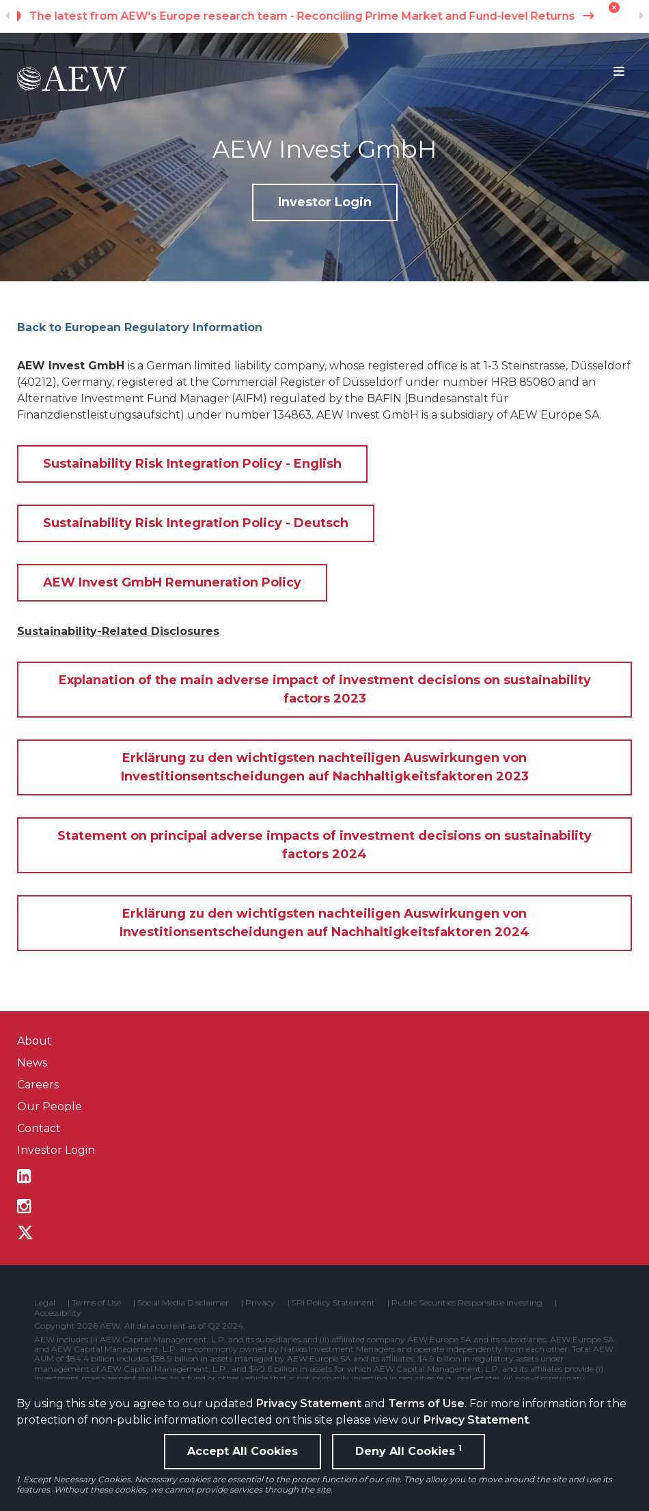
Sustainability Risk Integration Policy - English (192, 463)
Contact (39, 1128)
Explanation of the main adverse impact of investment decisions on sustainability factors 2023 (325, 689)
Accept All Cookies (242, 1451)
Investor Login (325, 202)
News (32, 1062)
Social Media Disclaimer (183, 1303)
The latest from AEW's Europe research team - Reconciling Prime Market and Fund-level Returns (325, 16)
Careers (38, 1084)
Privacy (260, 1303)
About (34, 1040)
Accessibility (57, 1313)
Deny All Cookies (408, 1450)
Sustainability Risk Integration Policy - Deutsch (195, 523)
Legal (44, 1303)
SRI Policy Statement (333, 1303)
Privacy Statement (308, 1403)
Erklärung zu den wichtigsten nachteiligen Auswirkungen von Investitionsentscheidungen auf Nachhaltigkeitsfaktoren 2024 (324, 923)
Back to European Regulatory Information (139, 327)
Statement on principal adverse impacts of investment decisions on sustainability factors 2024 (324, 845)
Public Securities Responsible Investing (466, 1303)
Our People (49, 1106)
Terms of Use (426, 1403)
